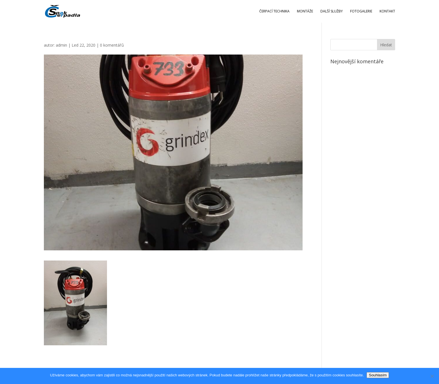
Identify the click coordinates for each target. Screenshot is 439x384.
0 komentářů (112, 45)
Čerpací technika (274, 11)
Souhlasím (378, 375)
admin (61, 45)
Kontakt (387, 11)
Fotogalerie (361, 11)
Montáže (305, 11)
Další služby (331, 11)
